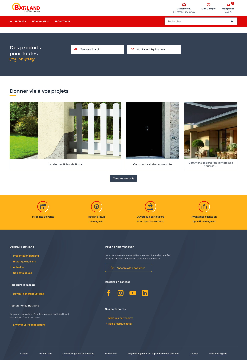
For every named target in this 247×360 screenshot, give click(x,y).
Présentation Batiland (25, 255)
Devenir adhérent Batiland (28, 293)
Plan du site (45, 353)
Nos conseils (40, 21)
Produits (20, 21)
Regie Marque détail (120, 323)
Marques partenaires (120, 318)
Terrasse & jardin (87, 49)
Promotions (62, 21)
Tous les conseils (123, 178)
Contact (24, 353)
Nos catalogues (22, 272)
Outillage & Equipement (148, 49)
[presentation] (11, 21)
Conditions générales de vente (78, 353)
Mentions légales (218, 353)
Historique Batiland (24, 261)
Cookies (194, 353)
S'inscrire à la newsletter (130, 268)
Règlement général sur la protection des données (153, 353)
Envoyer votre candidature (28, 324)
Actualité (18, 267)
